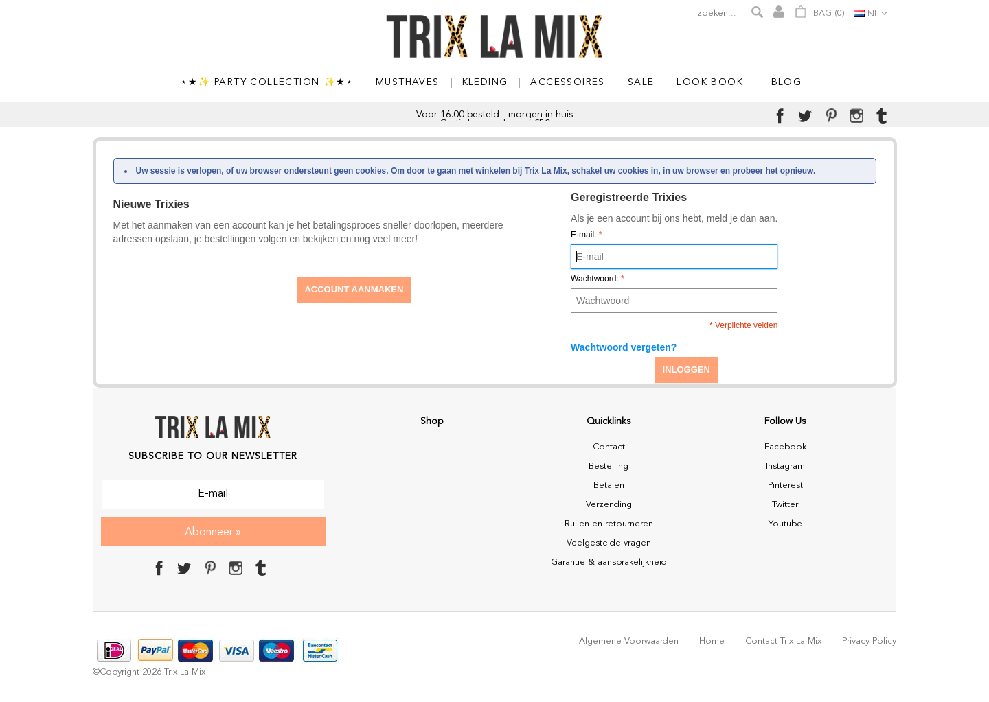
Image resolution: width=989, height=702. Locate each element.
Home (712, 641)
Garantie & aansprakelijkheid (609, 562)
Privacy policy (869, 641)
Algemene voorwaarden (629, 641)
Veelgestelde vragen (609, 543)
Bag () (820, 11)
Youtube (785, 523)
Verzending (609, 504)
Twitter (785, 504)
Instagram (785, 466)
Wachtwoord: (597, 278)
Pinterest (785, 485)
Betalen (608, 485)
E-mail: (586, 234)
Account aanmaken (353, 289)
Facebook (785, 447)
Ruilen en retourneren (609, 523)
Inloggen (686, 369)
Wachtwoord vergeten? (624, 347)
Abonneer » (213, 532)
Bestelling (608, 466)
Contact (609, 447)
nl (872, 14)
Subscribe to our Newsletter (212, 456)
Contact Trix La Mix (783, 641)
